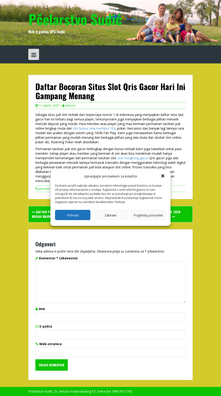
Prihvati (73, 215)
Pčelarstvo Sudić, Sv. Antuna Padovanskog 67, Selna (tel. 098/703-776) (80, 391)
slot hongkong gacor (133, 158)
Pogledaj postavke (148, 215)
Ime (42, 309)
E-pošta (45, 326)
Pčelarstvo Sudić (75, 19)
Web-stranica (50, 344)
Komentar (58, 258)
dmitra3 (70, 105)
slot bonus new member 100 (94, 128)
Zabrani (110, 215)
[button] (163, 176)
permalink (45, 189)
